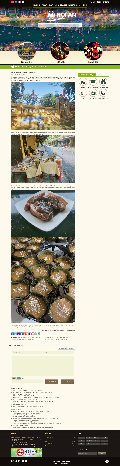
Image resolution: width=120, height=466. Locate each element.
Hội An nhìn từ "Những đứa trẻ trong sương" (25, 415)
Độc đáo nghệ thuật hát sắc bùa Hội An (23, 422)
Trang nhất (36, 5)
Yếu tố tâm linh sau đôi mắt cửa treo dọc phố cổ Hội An (28, 411)
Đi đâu (83, 98)
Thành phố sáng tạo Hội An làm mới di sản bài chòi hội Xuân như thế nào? (33, 398)
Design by (61, 463)
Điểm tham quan (93, 87)
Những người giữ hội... (19, 394)
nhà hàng (89, 444)
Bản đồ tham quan (61, 5)
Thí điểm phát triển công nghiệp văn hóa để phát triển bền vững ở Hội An (32, 418)
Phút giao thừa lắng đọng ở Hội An (22, 399)
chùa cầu (97, 441)
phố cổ (81, 441)
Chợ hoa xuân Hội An (18, 403)
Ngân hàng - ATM (103, 98)
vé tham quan (97, 438)
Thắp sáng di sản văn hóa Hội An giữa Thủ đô (25, 396)
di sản (97, 444)
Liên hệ (85, 5)
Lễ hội (83, 87)
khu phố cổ (104, 438)
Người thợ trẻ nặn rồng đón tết (21, 417)
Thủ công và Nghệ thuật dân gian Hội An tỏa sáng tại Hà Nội (29, 392)
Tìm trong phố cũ (17, 405)
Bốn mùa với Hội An (18, 425)
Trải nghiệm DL (103, 87)
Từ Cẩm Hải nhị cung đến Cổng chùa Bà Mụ (24, 406)
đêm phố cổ (89, 441)
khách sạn (81, 444)
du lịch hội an (89, 438)
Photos (44, 5)
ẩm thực (104, 444)
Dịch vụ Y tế (93, 98)
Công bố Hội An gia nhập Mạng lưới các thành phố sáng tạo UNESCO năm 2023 (34, 424)
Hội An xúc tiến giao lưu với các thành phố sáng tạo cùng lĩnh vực (30, 401)
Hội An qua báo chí (74, 5)
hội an (81, 438)
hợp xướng (104, 441)
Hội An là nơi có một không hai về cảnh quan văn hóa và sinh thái (30, 427)
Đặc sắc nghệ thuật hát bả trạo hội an (23, 420)
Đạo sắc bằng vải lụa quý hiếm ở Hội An (23, 413)
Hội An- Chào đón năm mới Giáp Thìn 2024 (24, 391)
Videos (51, 5)
